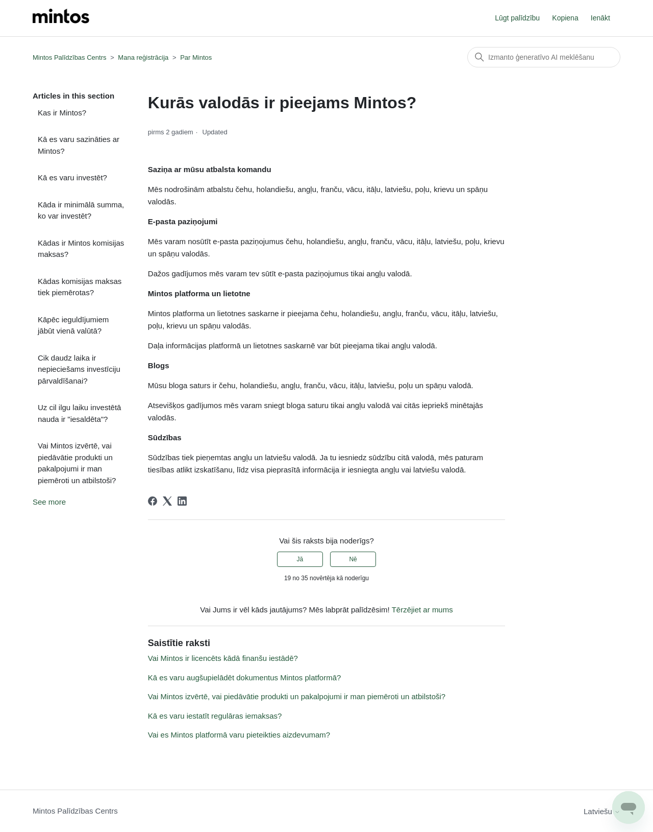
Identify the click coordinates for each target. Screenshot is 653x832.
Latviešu (602, 811)
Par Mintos (196, 57)
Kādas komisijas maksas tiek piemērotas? (79, 287)
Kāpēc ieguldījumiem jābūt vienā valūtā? (73, 325)
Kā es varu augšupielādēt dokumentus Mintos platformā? (244, 677)
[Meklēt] (543, 57)
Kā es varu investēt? (72, 177)
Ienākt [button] (600, 18)
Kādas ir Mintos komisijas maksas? (81, 249)
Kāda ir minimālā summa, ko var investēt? (81, 210)
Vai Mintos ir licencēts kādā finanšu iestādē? (223, 658)
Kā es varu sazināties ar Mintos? (78, 145)
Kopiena (565, 18)
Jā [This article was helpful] (300, 559)
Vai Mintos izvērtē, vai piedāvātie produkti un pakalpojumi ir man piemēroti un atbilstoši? (77, 463)
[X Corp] (167, 501)
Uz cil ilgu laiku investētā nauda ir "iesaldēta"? (79, 413)
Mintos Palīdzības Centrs (70, 57)
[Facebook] (152, 501)
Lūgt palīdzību (517, 18)
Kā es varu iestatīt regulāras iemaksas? (215, 715)
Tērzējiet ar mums (422, 609)
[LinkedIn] (182, 501)
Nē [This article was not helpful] (353, 559)
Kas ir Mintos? (62, 112)
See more (49, 501)
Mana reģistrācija (143, 57)
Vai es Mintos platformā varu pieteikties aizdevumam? (239, 734)
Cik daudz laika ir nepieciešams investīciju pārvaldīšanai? (79, 369)
